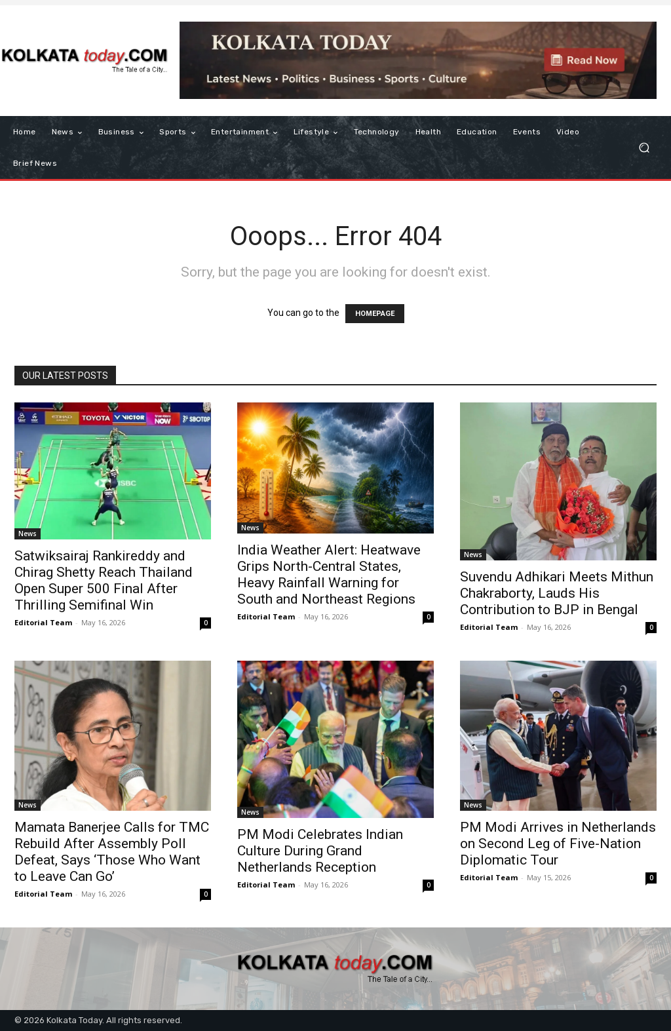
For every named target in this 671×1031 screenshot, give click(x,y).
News (27, 533)
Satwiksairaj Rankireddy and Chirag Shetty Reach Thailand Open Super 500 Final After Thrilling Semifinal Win (103, 580)
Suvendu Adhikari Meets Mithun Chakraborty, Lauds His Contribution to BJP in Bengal (556, 593)
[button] (643, 147)
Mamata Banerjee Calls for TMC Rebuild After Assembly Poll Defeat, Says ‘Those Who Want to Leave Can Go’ (111, 851)
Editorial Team (43, 622)
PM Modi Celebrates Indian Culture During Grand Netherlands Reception (320, 851)
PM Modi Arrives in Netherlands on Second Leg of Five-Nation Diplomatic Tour (558, 843)
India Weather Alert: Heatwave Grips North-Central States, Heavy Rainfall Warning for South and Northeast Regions (329, 574)
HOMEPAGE (374, 313)
